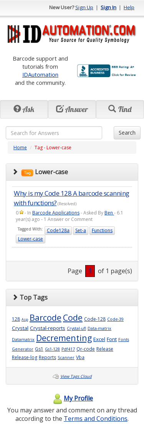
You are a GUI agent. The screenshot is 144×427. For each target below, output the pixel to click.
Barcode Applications (55, 212)
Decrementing (64, 337)
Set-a (80, 230)
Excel (99, 339)
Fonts (123, 339)
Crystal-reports (47, 328)
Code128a (58, 230)
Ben (109, 212)
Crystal (20, 328)
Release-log (24, 357)
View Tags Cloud (76, 376)
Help (129, 7)
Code (73, 317)
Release (104, 349)
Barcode (45, 317)
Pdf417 (68, 349)
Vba (80, 357)
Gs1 (39, 349)
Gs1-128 (52, 349)
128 (16, 319)
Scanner (66, 357)
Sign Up (84, 7)
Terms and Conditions (95, 418)
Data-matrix (99, 328)
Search (127, 132)
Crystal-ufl (76, 328)
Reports (47, 357)
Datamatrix (23, 339)
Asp (25, 319)
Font (112, 339)
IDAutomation (40, 74)
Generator (22, 349)
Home (20, 147)
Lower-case (30, 239)
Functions (102, 230)
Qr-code (85, 349)
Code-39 (115, 319)
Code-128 (95, 319)
